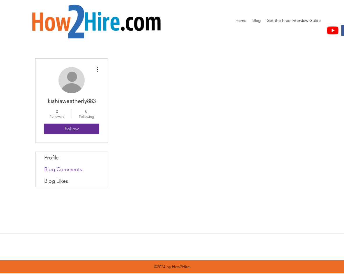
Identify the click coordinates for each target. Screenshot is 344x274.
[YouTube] (332, 30)
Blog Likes (56, 181)
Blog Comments (63, 169)
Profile (51, 157)
